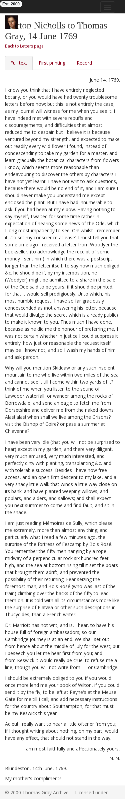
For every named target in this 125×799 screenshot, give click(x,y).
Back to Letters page (24, 46)
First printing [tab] (52, 63)
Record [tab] (84, 63)
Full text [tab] (18, 63)
